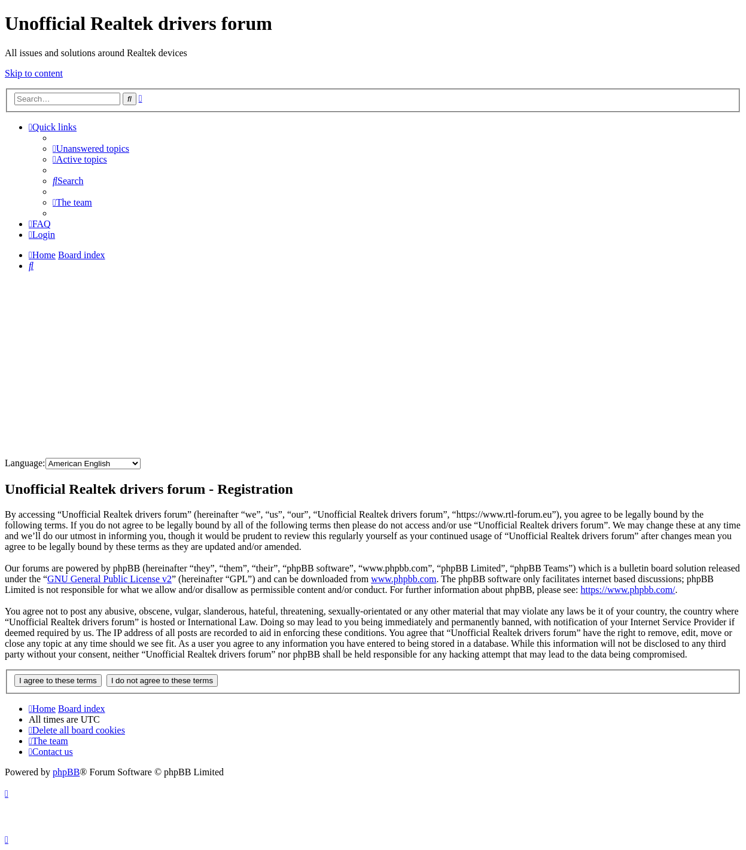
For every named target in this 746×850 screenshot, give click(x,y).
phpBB (66, 772)
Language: (25, 463)
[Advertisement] (373, 364)
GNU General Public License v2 (109, 579)
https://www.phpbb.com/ (627, 590)
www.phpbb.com (403, 579)
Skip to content (34, 73)
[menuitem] (91, 148)
